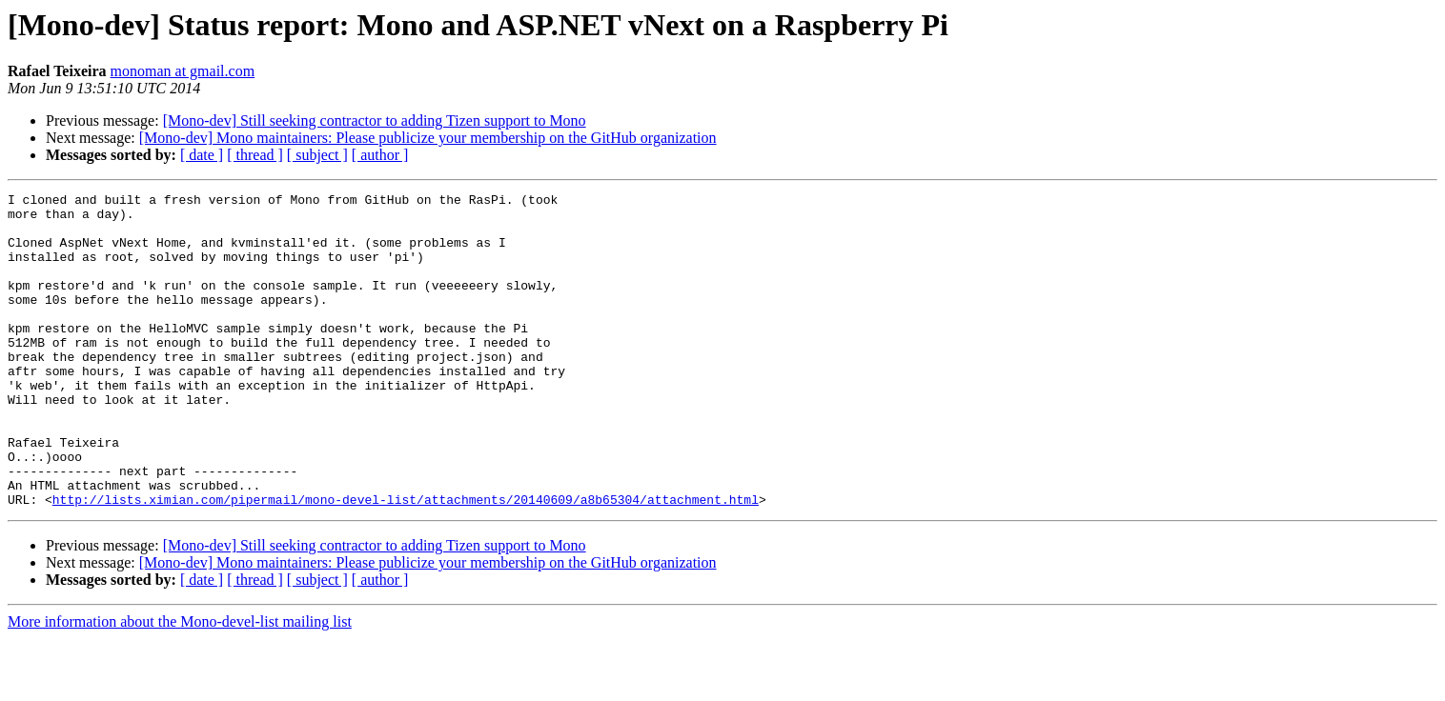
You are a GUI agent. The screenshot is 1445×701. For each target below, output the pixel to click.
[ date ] (201, 155)
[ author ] (380, 155)
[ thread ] (255, 155)
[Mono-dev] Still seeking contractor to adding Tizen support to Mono (374, 120)
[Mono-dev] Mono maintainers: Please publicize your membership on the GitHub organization (428, 138)
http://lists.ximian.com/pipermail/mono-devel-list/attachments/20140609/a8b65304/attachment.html (405, 562)
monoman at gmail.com (183, 71)
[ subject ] (317, 155)
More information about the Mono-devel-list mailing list (180, 684)
